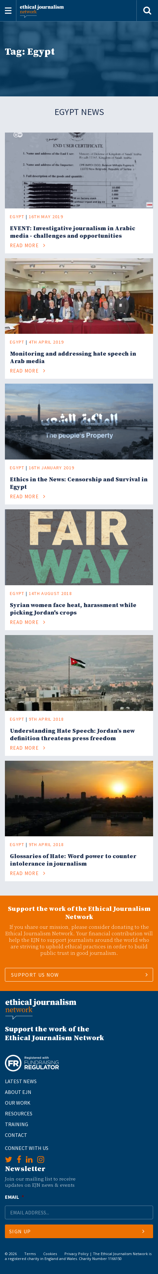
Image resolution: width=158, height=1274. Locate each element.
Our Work (17, 1102)
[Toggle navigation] (8, 10)
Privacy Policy (76, 1253)
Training (16, 1124)
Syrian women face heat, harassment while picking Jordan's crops (73, 609)
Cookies (50, 1253)
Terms (30, 1253)
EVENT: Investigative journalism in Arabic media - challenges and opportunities (72, 232)
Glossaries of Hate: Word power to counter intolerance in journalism (73, 860)
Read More (28, 245)
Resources (18, 1113)
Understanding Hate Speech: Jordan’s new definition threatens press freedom (72, 734)
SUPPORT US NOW (35, 974)
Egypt (17, 216)
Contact (16, 1135)
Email (14, 1197)
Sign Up (77, 1231)
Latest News (21, 1081)
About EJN (18, 1092)
